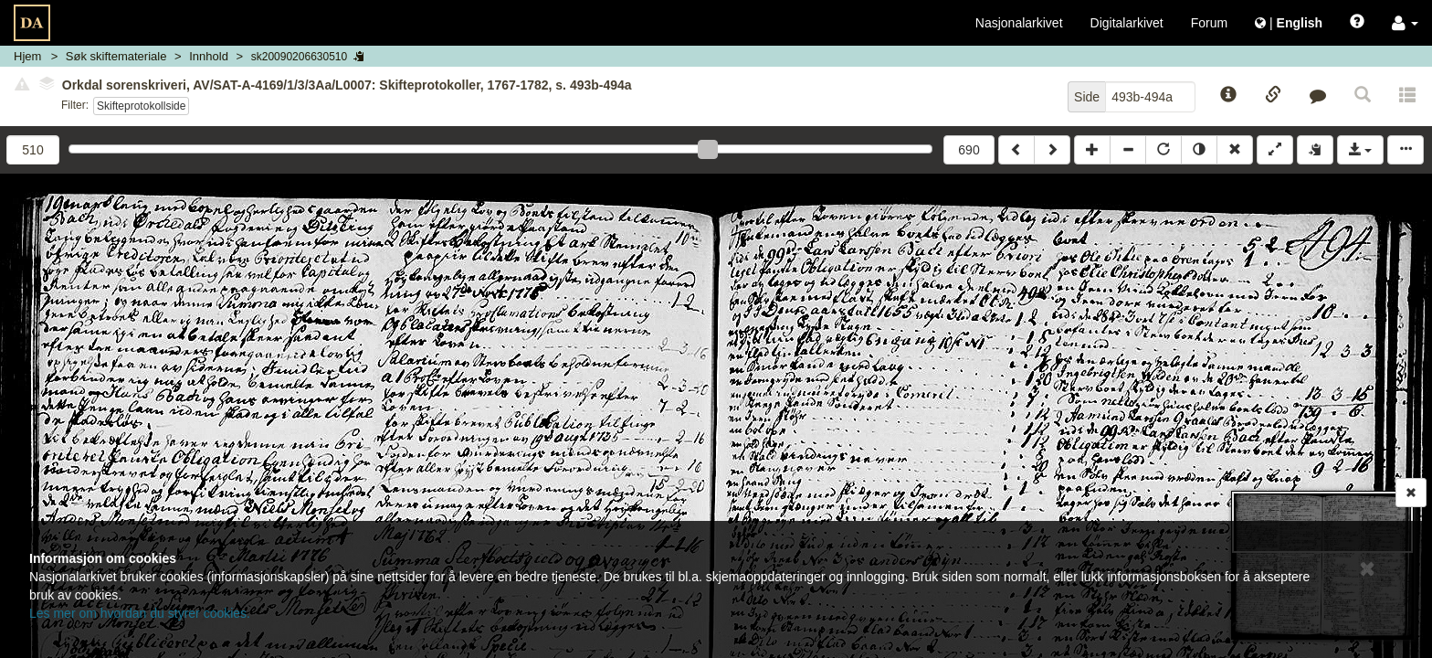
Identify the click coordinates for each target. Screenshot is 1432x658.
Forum (1209, 23)
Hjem (27, 56)
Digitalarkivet (1127, 23)
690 (968, 150)
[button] (1405, 23)
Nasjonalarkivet (1019, 23)
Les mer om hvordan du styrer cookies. (139, 613)
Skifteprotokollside (141, 106)
